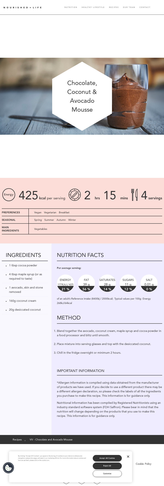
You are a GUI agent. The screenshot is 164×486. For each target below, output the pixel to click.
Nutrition (71, 7)
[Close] (128, 457)
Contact (145, 7)
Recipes (114, 7)
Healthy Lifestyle (93, 7)
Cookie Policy (143, 464)
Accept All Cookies (107, 458)
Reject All (107, 466)
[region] (70, 466)
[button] (8, 468)
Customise (107, 473)
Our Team (129, 7)
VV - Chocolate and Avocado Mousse (51, 439)
